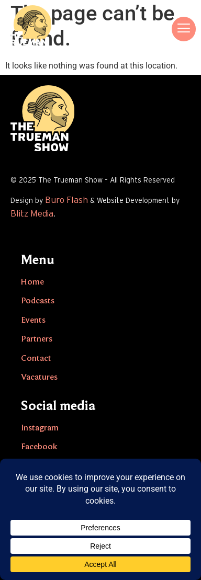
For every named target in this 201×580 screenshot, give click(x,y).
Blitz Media (31, 213)
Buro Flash (66, 200)
